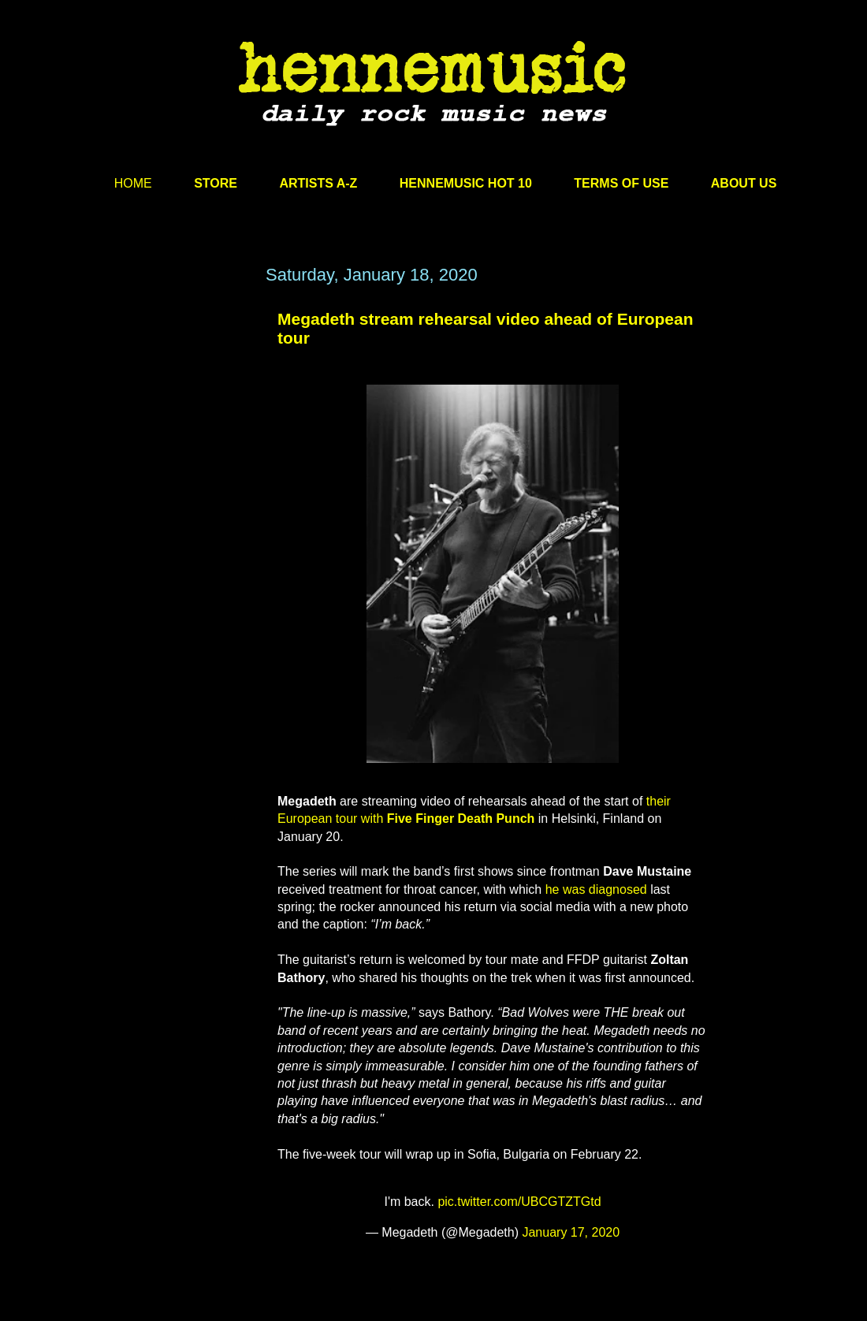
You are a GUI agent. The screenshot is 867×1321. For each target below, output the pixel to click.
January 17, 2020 (571, 1232)
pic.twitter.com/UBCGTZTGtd (519, 1201)
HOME (133, 183)
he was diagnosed (596, 889)
